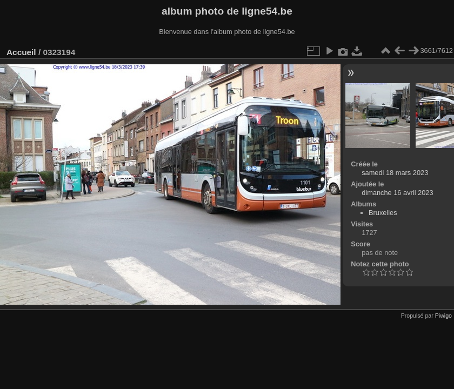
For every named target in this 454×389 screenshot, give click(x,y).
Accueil (21, 52)
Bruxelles (383, 213)
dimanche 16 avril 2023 (397, 193)
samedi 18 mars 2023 (395, 173)
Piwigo (443, 315)
